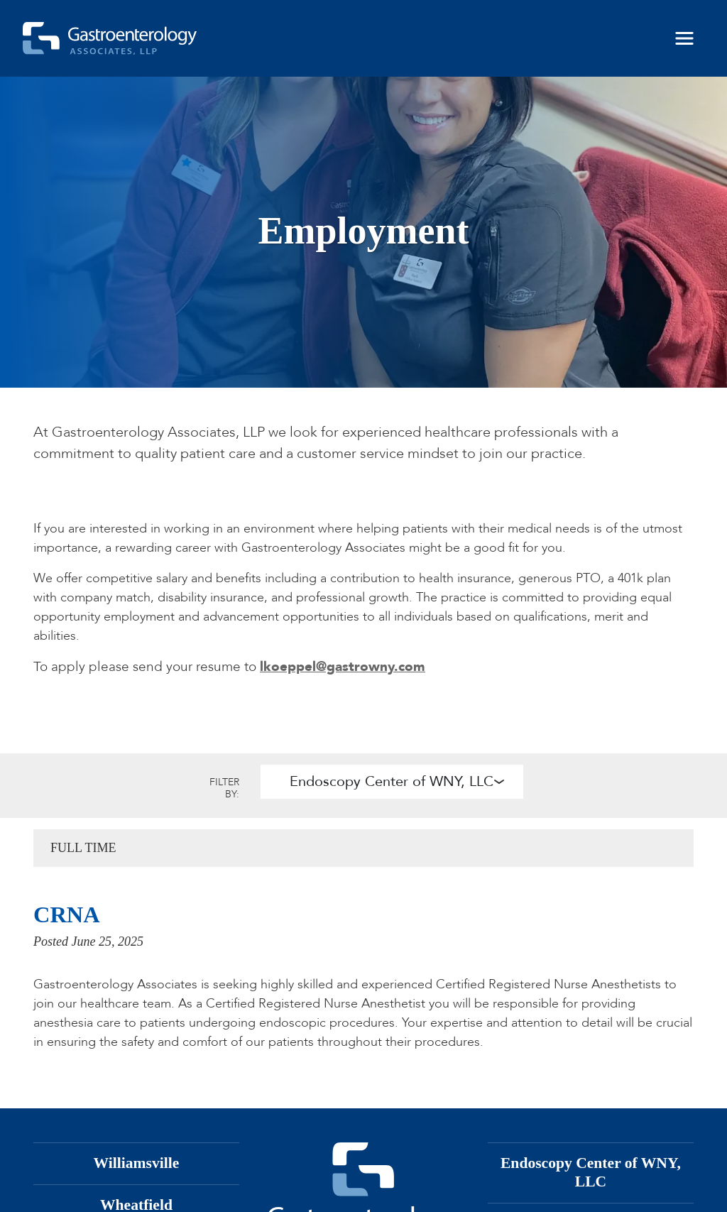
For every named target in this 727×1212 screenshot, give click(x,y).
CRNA (66, 914)
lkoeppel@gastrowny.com (342, 666)
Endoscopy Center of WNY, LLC (391, 781)
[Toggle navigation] (684, 38)
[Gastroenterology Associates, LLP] (110, 38)
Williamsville (137, 1163)
